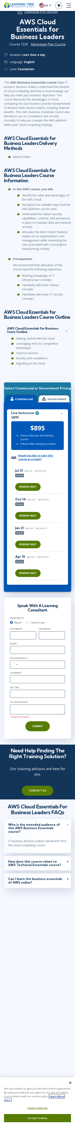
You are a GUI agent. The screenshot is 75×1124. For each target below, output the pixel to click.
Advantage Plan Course (48, 44)
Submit (37, 726)
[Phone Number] (37, 665)
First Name (16, 628)
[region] (40, 523)
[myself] (11, 622)
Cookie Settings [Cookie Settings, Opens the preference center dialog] (37, 1108)
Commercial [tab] (21, 398)
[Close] (70, 1082)
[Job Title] (37, 694)
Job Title (14, 687)
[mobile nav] (68, 6)
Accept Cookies (37, 1118)
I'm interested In (19, 701)
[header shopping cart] (58, 5)
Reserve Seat (28, 486)
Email (13, 643)
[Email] (37, 650)
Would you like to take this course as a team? (35, 457)
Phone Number (19, 657)
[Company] (37, 679)
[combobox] (14, 664)
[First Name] (23, 635)
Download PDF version (41, 12)
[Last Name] (52, 635)
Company (16, 672)
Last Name (45, 628)
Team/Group (37, 622)
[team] (27, 622)
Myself (17, 622)
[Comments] (37, 710)
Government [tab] (53, 398)
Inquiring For (17, 617)
